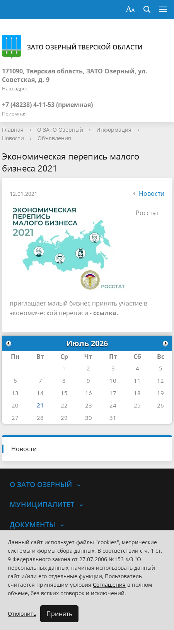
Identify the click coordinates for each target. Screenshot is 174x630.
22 (64, 405)
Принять (59, 614)
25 (137, 405)
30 (88, 417)
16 (88, 393)
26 (160, 405)
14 (40, 393)
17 (112, 393)
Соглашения (109, 584)
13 (15, 393)
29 (64, 417)
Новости (13, 138)
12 (160, 380)
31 (112, 417)
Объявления (54, 138)
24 (112, 405)
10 (112, 380)
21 (40, 405)
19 (160, 393)
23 (88, 405)
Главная (13, 129)
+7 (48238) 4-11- (25, 104)
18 (137, 393)
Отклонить (22, 613)
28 (40, 417)
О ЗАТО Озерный (60, 129)
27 (15, 417)
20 (15, 405)
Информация (113, 129)
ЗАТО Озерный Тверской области (72, 47)
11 (137, 380)
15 (64, 393)
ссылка (104, 313)
